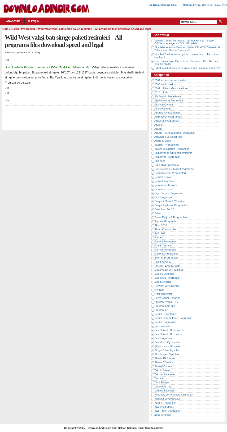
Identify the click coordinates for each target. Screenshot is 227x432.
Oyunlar (159, 289)
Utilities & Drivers (164, 390)
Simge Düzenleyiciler (166, 350)
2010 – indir (161, 92)
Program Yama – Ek (166, 301)
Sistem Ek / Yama (164, 358)
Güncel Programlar (165, 249)
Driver (158, 213)
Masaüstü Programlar (167, 277)
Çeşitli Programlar (164, 181)
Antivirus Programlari (166, 120)
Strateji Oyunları (163, 366)
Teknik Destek (162, 370)
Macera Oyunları (164, 273)
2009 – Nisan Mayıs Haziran (171, 88)
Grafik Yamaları (163, 245)
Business (159, 160)
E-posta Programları (166, 221)
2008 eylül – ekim (164, 84)
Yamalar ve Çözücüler (167, 398)
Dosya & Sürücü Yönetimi (169, 201)
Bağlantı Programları (166, 144)
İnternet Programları (166, 257)
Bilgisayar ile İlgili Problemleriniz (173, 152)
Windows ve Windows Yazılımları (173, 394)
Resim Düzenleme (165, 314)
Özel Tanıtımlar (163, 293)
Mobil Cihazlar (162, 281)
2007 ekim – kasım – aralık (170, 80)
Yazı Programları (164, 406)
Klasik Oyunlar (162, 261)
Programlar (160, 310)
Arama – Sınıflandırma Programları (174, 132)
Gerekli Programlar (23, 28)
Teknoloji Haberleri (165, 374)
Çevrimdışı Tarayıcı (165, 185)
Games (158, 237)
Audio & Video (162, 140)
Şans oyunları (162, 326)
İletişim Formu (192, 5)
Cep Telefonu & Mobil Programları (174, 169)
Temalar (159, 378)
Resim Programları (165, 322)
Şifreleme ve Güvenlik (167, 346)
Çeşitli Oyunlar (163, 177)
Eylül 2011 (160, 233)
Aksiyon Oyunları (164, 104)
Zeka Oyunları (162, 414)
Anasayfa (13, 21)
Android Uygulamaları (167, 112)
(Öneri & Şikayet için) (214, 5)
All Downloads (162, 108)
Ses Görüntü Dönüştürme (169, 330)
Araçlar (158, 124)
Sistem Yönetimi (164, 362)
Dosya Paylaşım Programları (171, 205)
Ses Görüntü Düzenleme (168, 334)
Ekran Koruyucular (165, 229)
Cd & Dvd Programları (167, 165)
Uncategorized (162, 386)
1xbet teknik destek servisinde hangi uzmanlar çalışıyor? (187, 68)
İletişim (33, 21)
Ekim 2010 (160, 225)
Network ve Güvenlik (166, 285)
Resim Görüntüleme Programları (173, 318)
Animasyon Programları (168, 116)
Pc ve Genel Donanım (167, 297)
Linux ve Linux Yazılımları (169, 269)
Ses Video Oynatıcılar (167, 342)
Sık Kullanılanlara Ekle (162, 5)
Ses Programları (164, 338)
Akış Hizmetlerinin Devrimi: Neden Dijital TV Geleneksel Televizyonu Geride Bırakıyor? (187, 49)
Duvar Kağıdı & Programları (170, 217)
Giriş (5, 28)
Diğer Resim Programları (168, 193)
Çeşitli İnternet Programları (170, 173)
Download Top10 (164, 209)
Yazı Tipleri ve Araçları (167, 410)
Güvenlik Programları (166, 253)
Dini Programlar (163, 197)
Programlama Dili (164, 306)
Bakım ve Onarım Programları (172, 148)
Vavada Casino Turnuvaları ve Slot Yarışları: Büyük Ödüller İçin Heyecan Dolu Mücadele (184, 42)
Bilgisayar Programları (167, 156)
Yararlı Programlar (165, 402)
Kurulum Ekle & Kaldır (167, 265)
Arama (158, 128)
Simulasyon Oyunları (166, 354)
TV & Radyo (161, 382)
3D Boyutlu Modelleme (167, 96)
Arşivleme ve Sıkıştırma (168, 136)
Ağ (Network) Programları (169, 100)
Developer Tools (163, 189)
